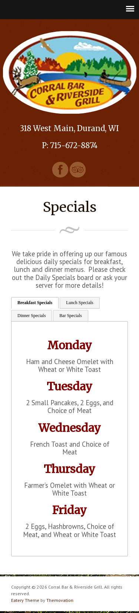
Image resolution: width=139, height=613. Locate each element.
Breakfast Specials (34, 302)
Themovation (59, 600)
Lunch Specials (79, 302)
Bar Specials (70, 315)
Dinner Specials (31, 315)
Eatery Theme (25, 600)
